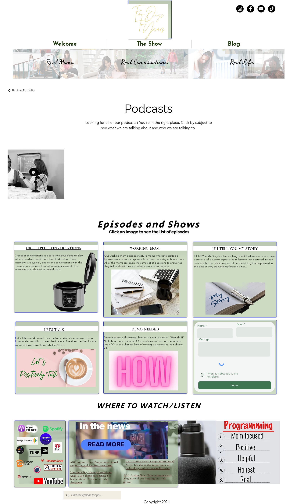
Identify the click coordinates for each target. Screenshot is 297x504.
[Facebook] (250, 8)
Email (240, 324)
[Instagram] (240, 8)
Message (204, 339)
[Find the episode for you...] (92, 495)
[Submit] (234, 385)
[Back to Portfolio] (21, 90)
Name (201, 325)
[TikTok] (271, 8)
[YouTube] (261, 8)
